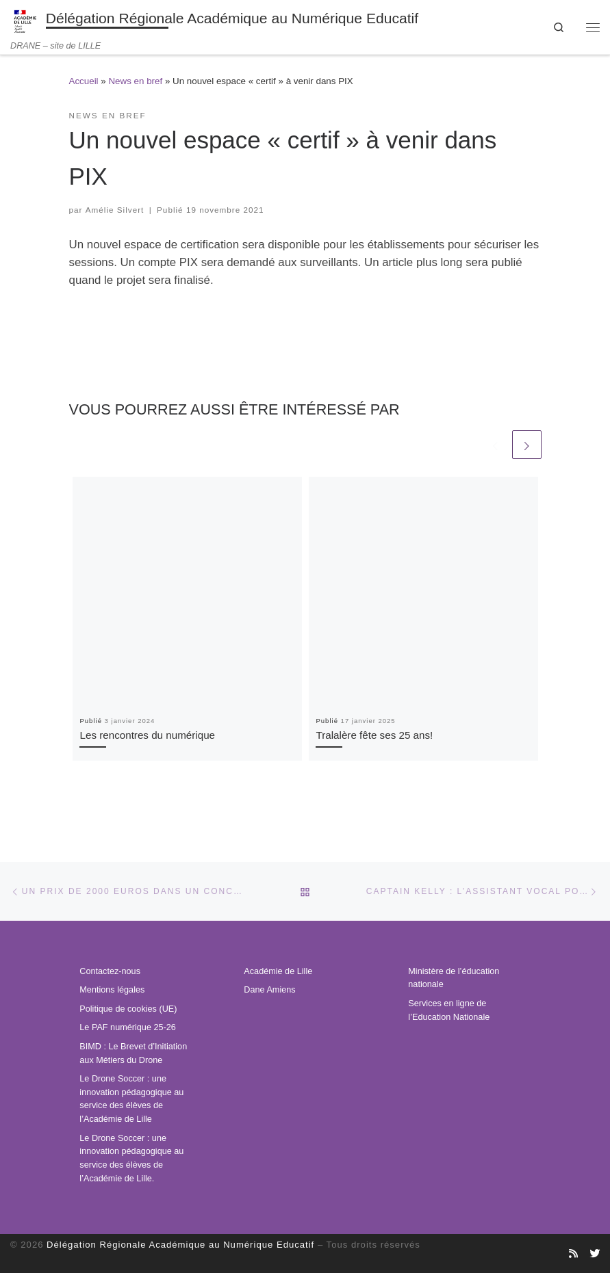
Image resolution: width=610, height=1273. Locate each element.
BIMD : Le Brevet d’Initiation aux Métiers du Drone (133, 1053)
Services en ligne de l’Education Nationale (449, 1010)
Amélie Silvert (115, 209)
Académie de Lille (278, 971)
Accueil (84, 81)
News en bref (135, 81)
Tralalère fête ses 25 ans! (374, 735)
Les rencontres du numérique (147, 735)
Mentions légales (111, 990)
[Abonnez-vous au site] (573, 1254)
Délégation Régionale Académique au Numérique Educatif (180, 1244)
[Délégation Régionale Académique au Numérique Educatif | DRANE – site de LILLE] (25, 20)
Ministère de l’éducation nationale (453, 978)
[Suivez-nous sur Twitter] (594, 1254)
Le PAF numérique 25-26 (127, 1027)
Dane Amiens (269, 990)
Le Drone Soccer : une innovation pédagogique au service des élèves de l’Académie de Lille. (131, 1158)
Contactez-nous (109, 971)
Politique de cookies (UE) (128, 1009)
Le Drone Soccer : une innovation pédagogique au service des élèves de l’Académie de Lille (131, 1099)
